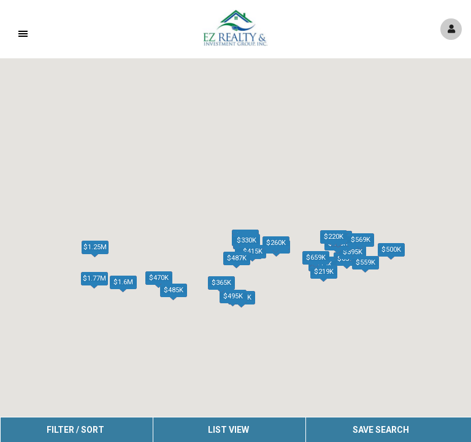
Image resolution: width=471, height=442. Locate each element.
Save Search (381, 430)
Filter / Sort (75, 430)
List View (228, 430)
